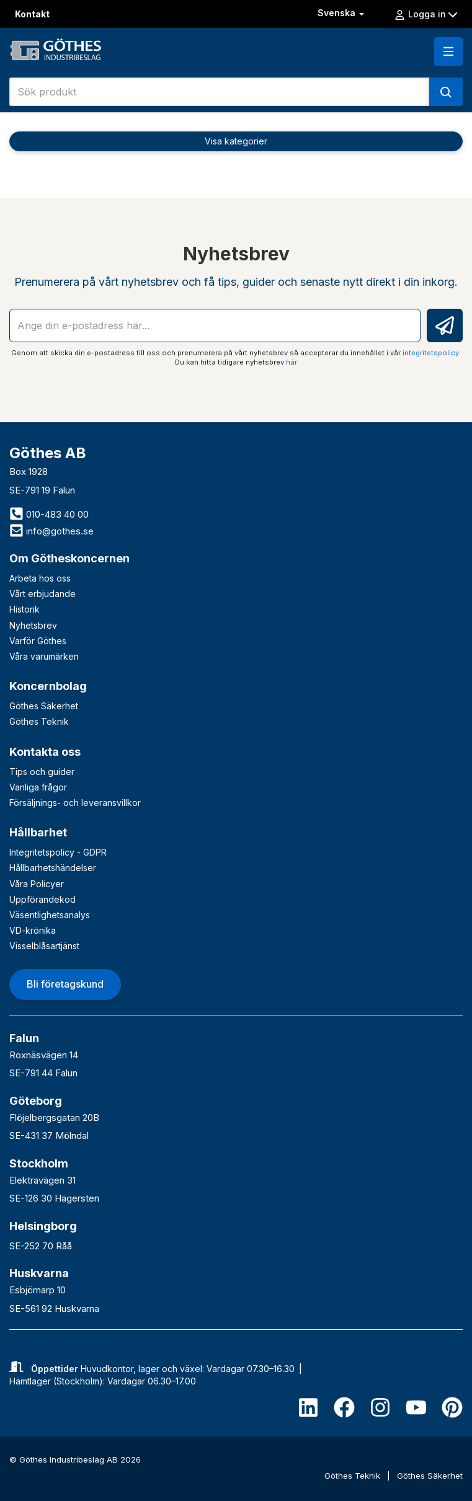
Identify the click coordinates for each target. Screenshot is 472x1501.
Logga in (425, 14)
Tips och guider (41, 771)
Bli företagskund (65, 984)
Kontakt (32, 14)
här (291, 362)
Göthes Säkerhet (43, 706)
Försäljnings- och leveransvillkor (75, 802)
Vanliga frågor (38, 787)
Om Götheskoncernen (69, 558)
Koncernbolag (48, 686)
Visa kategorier (236, 141)
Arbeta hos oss (40, 578)
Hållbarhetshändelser (52, 867)
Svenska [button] (342, 12)
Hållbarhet (38, 832)
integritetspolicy (431, 352)
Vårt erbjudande (42, 593)
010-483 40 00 (49, 514)
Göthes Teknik (39, 721)
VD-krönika (32, 930)
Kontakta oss (45, 751)
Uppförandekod (42, 899)
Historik (24, 609)
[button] (448, 51)
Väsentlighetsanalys (49, 915)
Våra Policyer (36, 884)
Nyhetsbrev (33, 625)
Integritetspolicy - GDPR (58, 852)
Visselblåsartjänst (44, 946)
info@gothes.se (51, 531)
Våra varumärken (44, 656)
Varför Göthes (37, 640)
